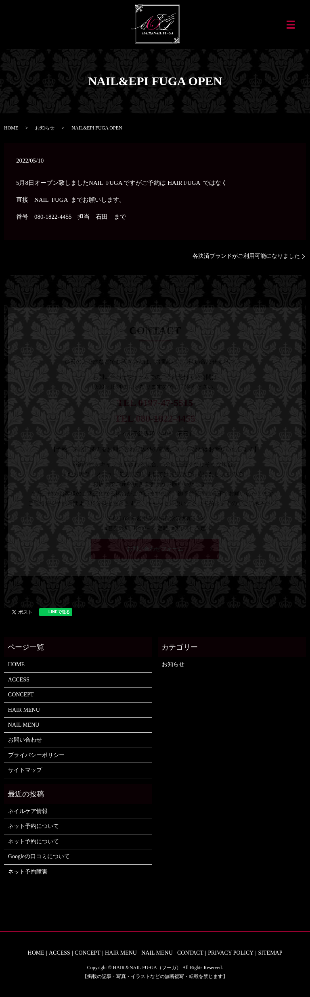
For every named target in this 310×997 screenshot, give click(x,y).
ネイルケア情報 (28, 811)
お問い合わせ (25, 740)
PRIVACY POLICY (230, 953)
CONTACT (190, 953)
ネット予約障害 (28, 872)
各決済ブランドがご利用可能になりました (246, 256)
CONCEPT (21, 695)
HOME (11, 128)
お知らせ (44, 128)
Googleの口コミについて (39, 856)
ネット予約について (33, 826)
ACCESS (18, 680)
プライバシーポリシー (36, 755)
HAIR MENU (24, 710)
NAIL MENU (24, 725)
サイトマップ (25, 770)
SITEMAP (270, 953)
